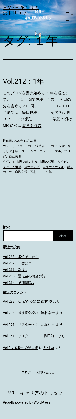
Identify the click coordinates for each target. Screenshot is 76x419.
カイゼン (63, 161)
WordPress (42, 402)
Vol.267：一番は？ (17, 263)
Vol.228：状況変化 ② (19, 301)
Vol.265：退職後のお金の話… (25, 276)
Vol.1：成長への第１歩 (20, 348)
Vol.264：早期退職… (18, 283)
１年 (49, 172)
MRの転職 (58, 146)
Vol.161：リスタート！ (21, 324)
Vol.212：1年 (23, 81)
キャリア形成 (12, 166)
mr (12, 161)
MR (22, 146)
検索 (6, 227)
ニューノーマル (50, 151)
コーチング (28, 151)
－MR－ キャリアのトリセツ (33, 393)
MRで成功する (38, 146)
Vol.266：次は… (15, 270)
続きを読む (31, 125)
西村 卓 (36, 172)
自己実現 (15, 156)
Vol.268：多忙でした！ (21, 257)
